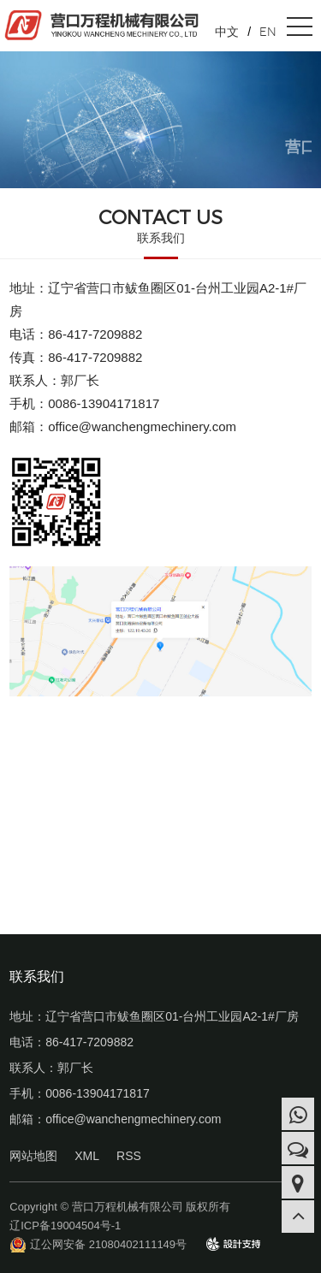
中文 (227, 32)
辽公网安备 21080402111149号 (108, 1244)
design (222, 1243)
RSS (128, 1156)
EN (267, 32)
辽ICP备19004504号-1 (65, 1225)
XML (86, 1156)
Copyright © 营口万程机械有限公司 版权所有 (119, 1206)
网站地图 (33, 1156)
